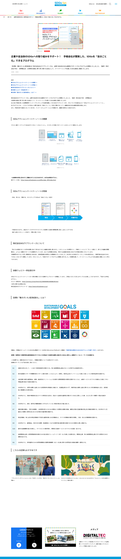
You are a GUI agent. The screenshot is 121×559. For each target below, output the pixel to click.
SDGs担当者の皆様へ (102, 4)
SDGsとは (91, 4)
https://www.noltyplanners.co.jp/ (38, 286)
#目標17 (17, 72)
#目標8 (12, 72)
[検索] (110, 4)
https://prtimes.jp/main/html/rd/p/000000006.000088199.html (40, 281)
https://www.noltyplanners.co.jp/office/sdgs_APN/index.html (38, 180)
